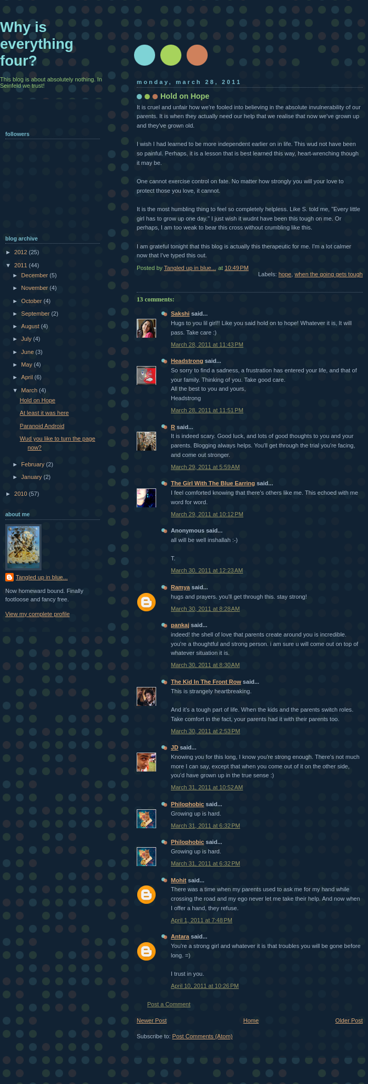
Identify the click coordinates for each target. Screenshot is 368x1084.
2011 (21, 265)
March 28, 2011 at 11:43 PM (207, 344)
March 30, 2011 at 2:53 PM (205, 731)
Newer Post (152, 1020)
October (32, 301)
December (35, 275)
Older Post (349, 1020)
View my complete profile (37, 614)
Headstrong (187, 361)
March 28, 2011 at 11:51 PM (207, 410)
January (32, 477)
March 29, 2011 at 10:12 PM (207, 514)
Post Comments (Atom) (202, 1036)
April (27, 377)
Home (251, 1020)
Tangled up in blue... (42, 577)
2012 (21, 252)
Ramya (180, 587)
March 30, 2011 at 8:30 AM (205, 665)
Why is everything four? (37, 44)
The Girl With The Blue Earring (213, 483)
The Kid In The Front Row (206, 682)
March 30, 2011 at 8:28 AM (205, 609)
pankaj (180, 625)
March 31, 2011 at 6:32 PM (205, 825)
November (35, 288)
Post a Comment (168, 1004)
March (30, 390)
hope (285, 274)
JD (174, 747)
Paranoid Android (42, 426)
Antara (180, 936)
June (28, 352)
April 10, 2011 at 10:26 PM (205, 986)
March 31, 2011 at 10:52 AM (207, 787)
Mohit (178, 880)
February (33, 464)
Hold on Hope (38, 400)
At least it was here (44, 413)
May (27, 364)
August (30, 326)
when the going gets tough (328, 274)
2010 (21, 494)
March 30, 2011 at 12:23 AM (207, 570)
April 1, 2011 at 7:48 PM (201, 920)
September (36, 313)
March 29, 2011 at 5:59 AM (205, 467)
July (27, 339)
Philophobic (187, 804)
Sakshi (180, 313)
